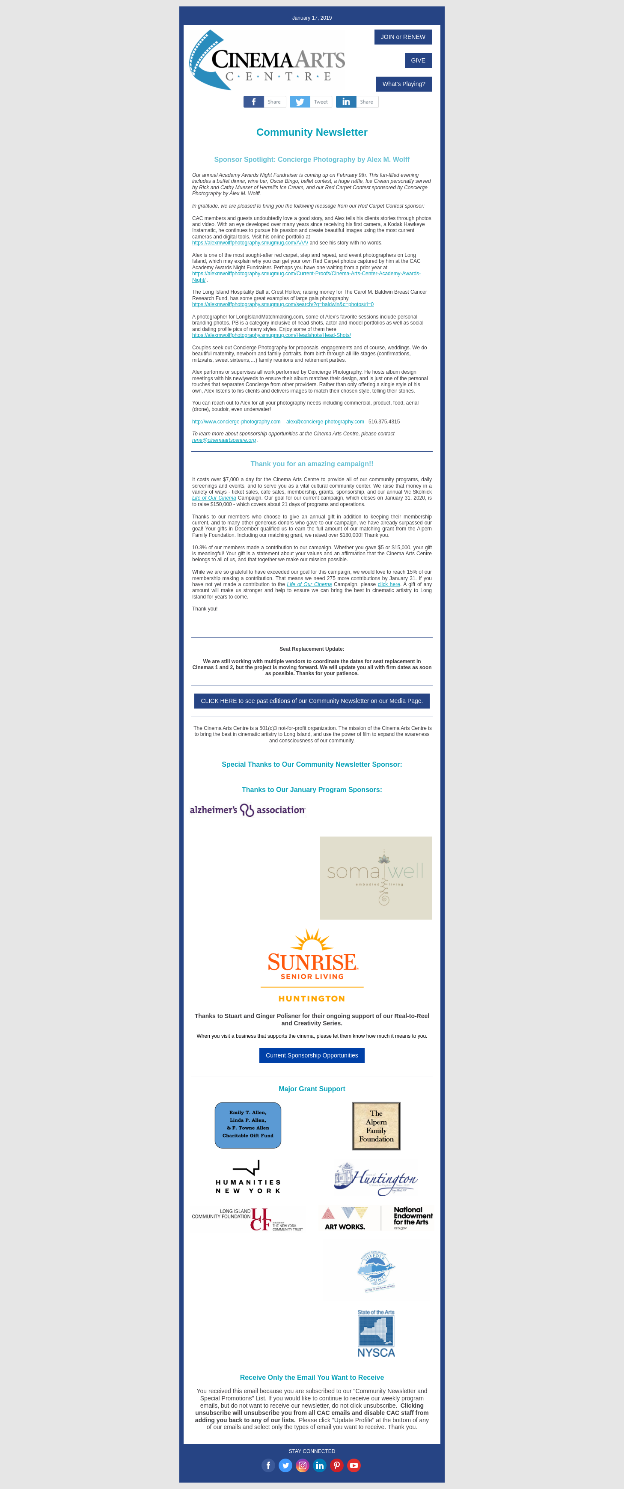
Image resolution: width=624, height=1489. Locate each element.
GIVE (418, 60)
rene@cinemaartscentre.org (224, 440)
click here (389, 584)
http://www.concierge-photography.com (236, 422)
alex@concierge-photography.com (325, 422)
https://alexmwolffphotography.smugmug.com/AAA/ (250, 243)
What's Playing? (404, 83)
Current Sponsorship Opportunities (312, 1055)
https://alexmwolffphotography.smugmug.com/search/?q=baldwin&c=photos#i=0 (283, 304)
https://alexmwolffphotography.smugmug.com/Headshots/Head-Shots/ (271, 335)
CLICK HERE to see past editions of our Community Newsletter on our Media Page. (312, 700)
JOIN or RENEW (403, 36)
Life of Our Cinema (214, 498)
